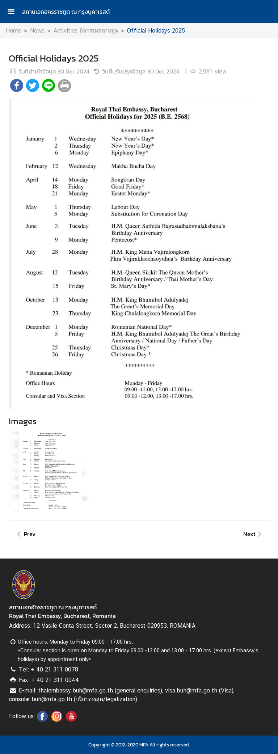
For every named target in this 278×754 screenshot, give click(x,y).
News (37, 30)
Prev (24, 534)
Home (13, 30)
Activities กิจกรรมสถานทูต (86, 30)
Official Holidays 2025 (156, 30)
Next (253, 534)
